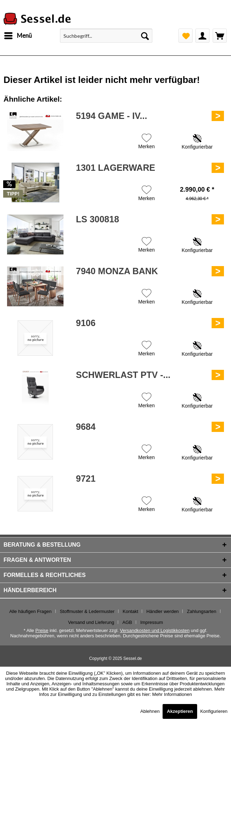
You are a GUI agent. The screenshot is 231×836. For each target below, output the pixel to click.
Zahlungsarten (201, 611)
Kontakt (130, 611)
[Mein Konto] (202, 36)
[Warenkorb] (220, 36)
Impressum (151, 622)
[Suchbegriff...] (106, 36)
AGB (127, 622)
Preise (41, 630)
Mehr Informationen (172, 694)
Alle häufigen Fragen (30, 611)
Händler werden (162, 611)
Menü (18, 34)
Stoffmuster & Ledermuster (87, 611)
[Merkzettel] (185, 36)
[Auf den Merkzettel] (146, 142)
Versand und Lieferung (91, 622)
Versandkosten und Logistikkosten (154, 630)
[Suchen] (145, 36)
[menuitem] (17, 36)
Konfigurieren (213, 711)
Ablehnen (150, 711)
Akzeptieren (180, 711)
